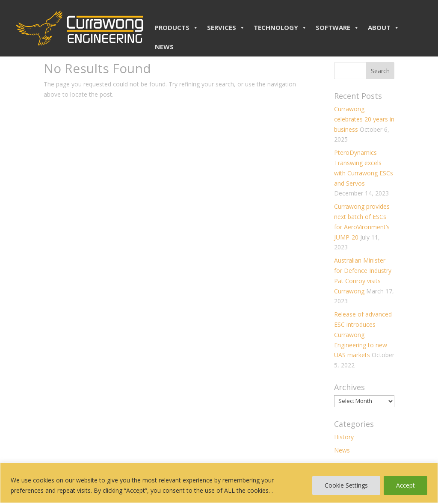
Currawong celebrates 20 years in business (364, 119)
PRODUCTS (176, 27)
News (342, 450)
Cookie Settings (346, 485)
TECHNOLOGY (280, 27)
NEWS (164, 46)
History (344, 437)
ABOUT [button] (384, 27)
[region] (219, 482)
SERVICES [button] (226, 27)
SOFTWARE (337, 27)
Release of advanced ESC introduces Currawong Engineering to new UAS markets (363, 334)
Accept (405, 485)
